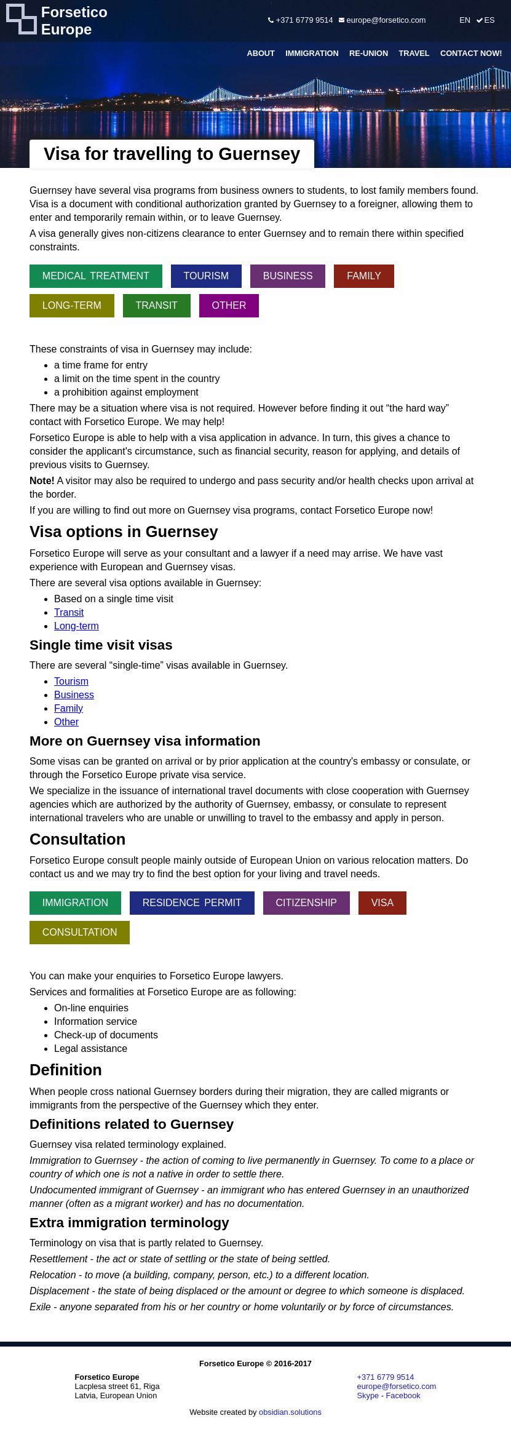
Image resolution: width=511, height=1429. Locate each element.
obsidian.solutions (290, 1412)
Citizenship (306, 903)
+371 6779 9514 (300, 20)
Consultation (79, 932)
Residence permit (192, 903)
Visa (382, 903)
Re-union (368, 53)
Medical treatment (95, 276)
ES (489, 20)
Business (288, 276)
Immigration (312, 53)
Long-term (71, 305)
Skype (368, 1395)
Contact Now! (471, 53)
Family (364, 276)
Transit (156, 305)
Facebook (403, 1395)
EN (464, 20)
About (261, 53)
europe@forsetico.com (382, 20)
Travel (413, 53)
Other (229, 305)
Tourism (206, 276)
